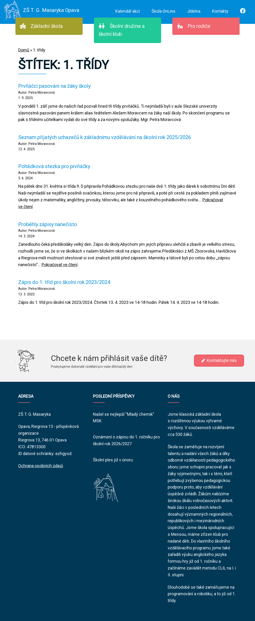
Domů (23, 50)
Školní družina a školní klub (122, 30)
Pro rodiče (193, 26)
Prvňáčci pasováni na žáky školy (54, 86)
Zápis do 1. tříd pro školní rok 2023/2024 (64, 282)
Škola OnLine (163, 11)
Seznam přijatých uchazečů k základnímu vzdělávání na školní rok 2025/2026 (104, 137)
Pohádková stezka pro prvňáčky (54, 166)
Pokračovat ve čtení (60, 264)
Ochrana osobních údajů (40, 465)
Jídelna (193, 11)
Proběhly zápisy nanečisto (47, 224)
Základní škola (41, 26)
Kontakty (220, 11)
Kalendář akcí (127, 11)
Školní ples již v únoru (113, 459)
